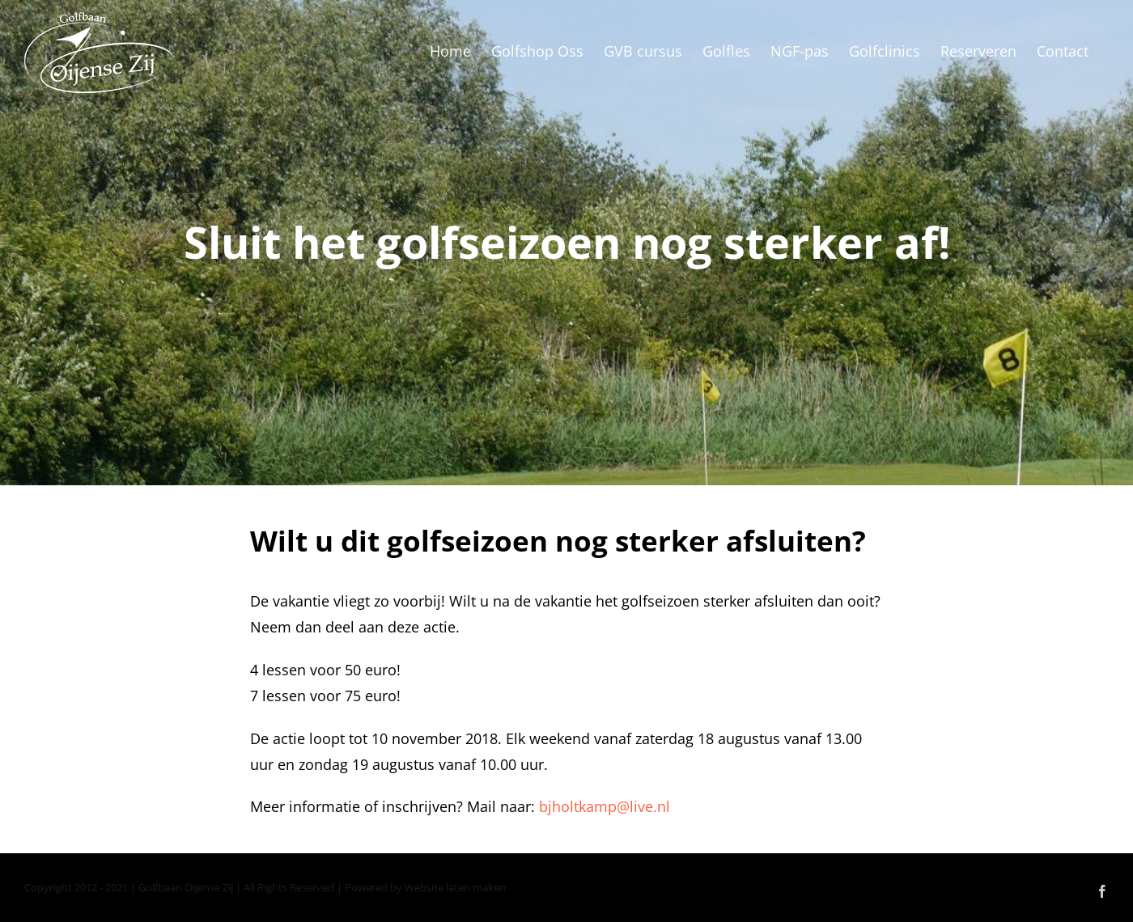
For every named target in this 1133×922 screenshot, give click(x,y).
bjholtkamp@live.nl (604, 806)
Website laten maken (455, 887)
